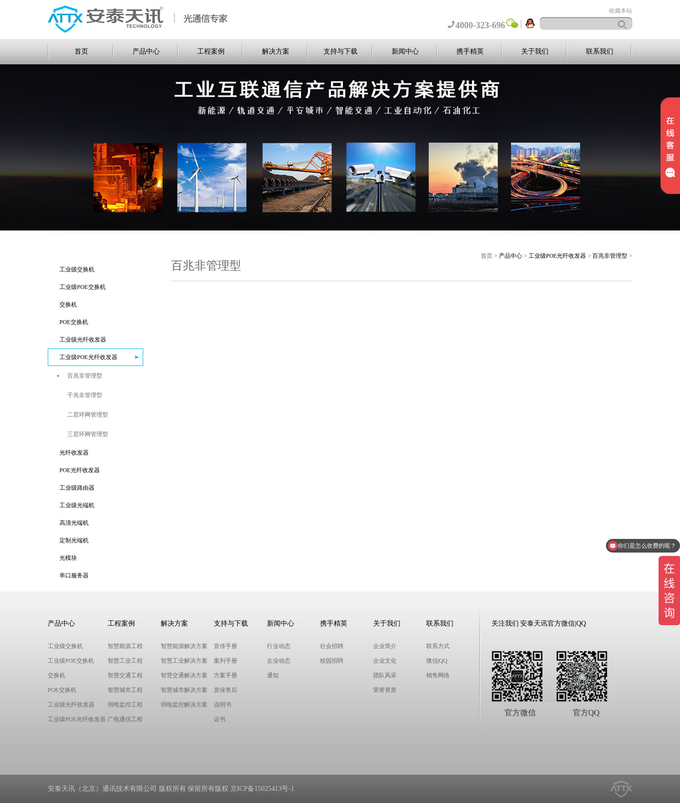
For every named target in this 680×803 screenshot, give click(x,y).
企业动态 (278, 660)
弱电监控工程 (125, 704)
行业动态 (278, 646)
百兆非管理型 (609, 255)
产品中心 (146, 51)
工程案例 (211, 51)
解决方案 (275, 51)
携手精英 (470, 51)
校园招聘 (331, 660)
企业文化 (385, 660)
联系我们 (599, 51)
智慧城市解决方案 (184, 690)
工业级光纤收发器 (82, 339)
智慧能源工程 (125, 646)
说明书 (222, 704)
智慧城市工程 (125, 690)
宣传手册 (225, 646)
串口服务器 (74, 575)
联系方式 (438, 646)
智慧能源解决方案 (184, 646)
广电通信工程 (125, 719)
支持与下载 (340, 51)
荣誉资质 (385, 690)
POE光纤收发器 (79, 470)
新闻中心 (405, 51)
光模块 (68, 557)
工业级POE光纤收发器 (88, 357)
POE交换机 (73, 322)
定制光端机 (74, 540)
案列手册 (225, 660)
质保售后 (225, 690)
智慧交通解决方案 (184, 675)
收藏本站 (620, 10)
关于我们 (534, 51)
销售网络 (438, 675)
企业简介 (385, 646)
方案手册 (225, 675)
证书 (220, 719)
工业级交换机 (76, 269)
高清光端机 (74, 522)
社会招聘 (331, 646)
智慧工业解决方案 (184, 660)
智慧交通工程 (125, 675)
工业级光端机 (76, 505)
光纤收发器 (74, 452)
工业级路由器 (76, 487)
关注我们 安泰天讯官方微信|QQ (538, 623)
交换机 (68, 304)
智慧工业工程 (125, 660)
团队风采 (385, 675)
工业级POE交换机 (82, 287)
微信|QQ (437, 660)
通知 (273, 675)
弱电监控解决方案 (184, 704)
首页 (81, 51)
